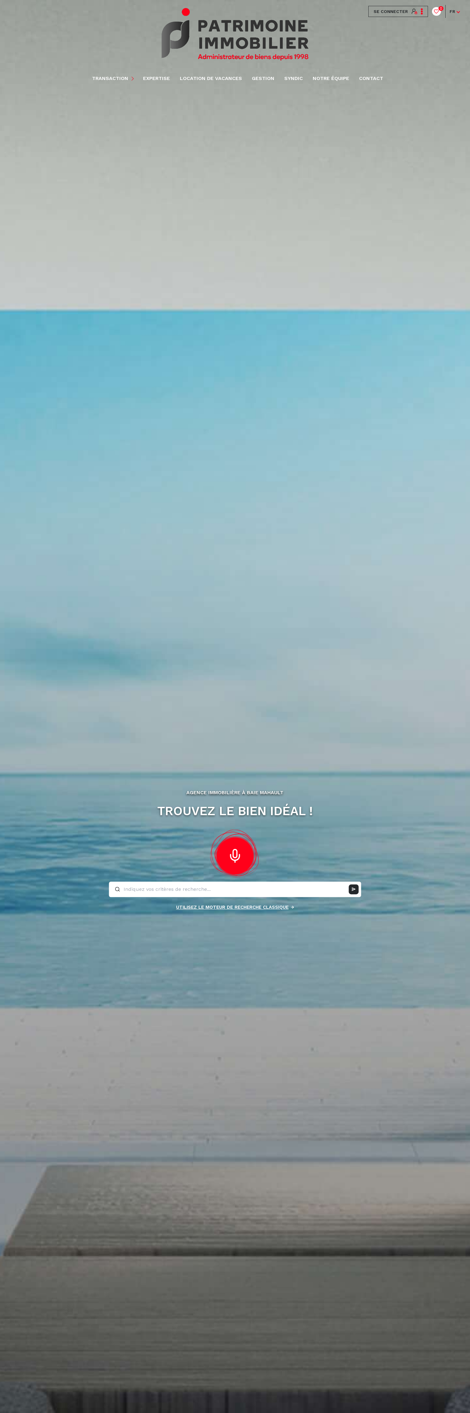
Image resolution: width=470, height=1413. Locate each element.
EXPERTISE (156, 78)
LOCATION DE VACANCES (211, 78)
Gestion (263, 78)
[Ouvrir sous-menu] (133, 78)
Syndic (293, 78)
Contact (371, 78)
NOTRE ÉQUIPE (331, 78)
